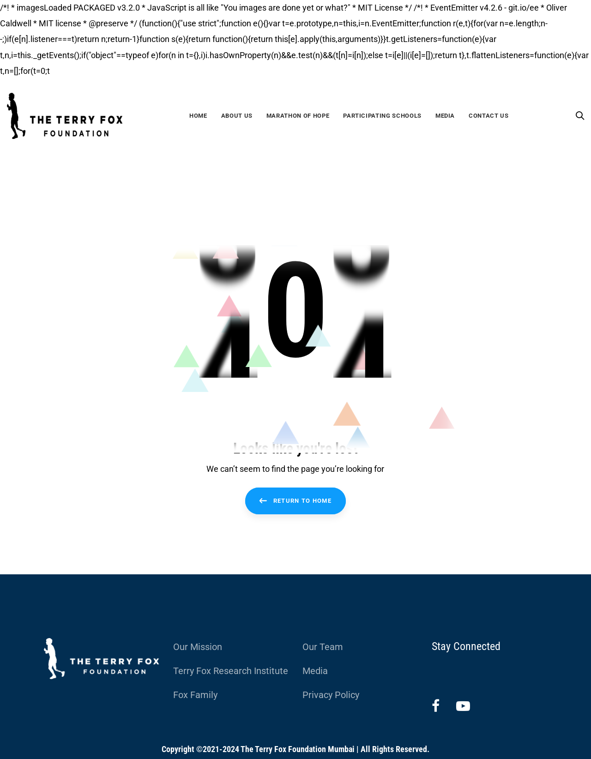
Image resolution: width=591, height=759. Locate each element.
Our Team (322, 646)
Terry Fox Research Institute (230, 670)
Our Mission (197, 646)
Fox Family (195, 694)
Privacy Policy (330, 694)
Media (315, 670)
